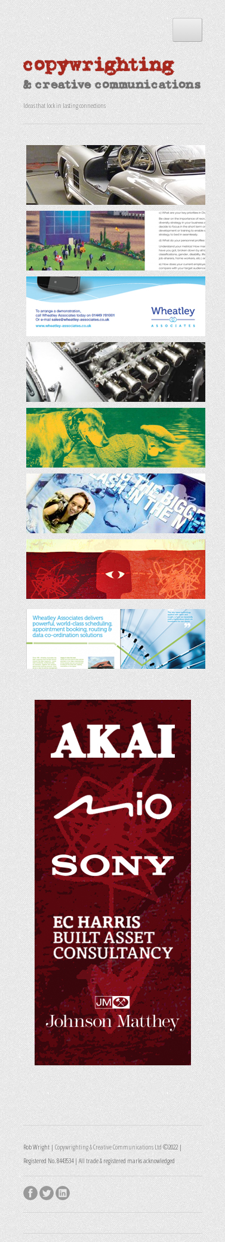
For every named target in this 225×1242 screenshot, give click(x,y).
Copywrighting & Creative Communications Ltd (108, 1146)
